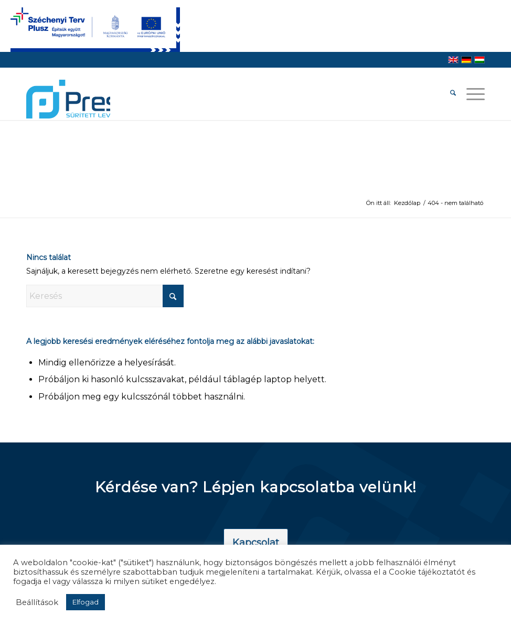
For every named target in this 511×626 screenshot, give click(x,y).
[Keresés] (448, 94)
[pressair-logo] (68, 99)
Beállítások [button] (37, 602)
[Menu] (470, 94)
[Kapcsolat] (255, 543)
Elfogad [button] (85, 602)
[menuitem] (448, 94)
